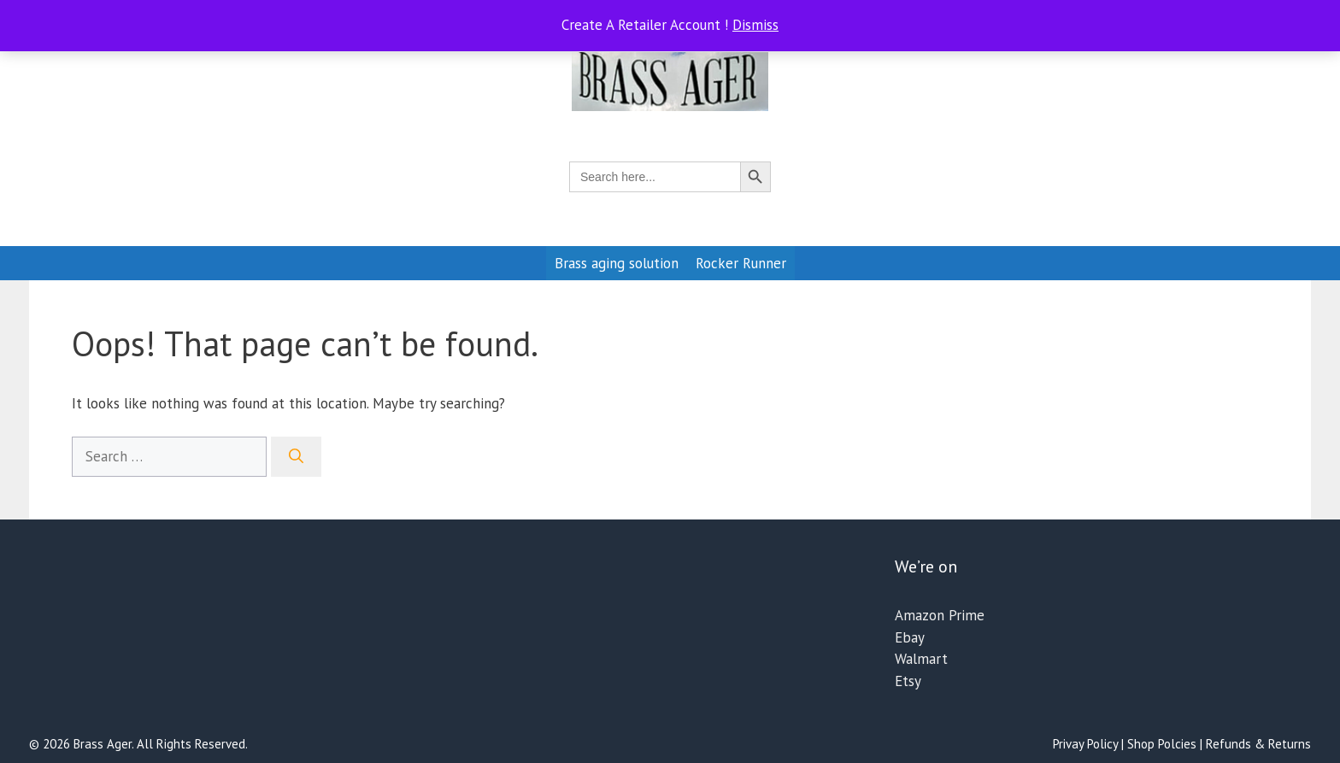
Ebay (910, 637)
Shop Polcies (1161, 744)
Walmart (921, 658)
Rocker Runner (741, 263)
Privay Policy (1085, 744)
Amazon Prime (939, 615)
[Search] (296, 457)
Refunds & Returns (1258, 744)
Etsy (908, 681)
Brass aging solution (617, 263)
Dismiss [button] (755, 24)
